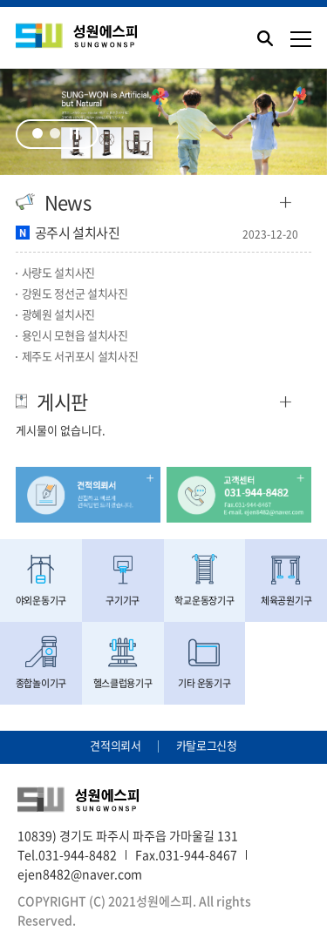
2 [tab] (55, 133)
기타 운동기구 (205, 663)
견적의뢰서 (115, 745)
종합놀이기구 (41, 663)
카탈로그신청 (206, 745)
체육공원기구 (286, 580)
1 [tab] (37, 133)
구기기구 (123, 580)
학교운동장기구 (205, 580)
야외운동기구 (41, 580)
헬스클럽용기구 (123, 663)
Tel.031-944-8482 (67, 854)
